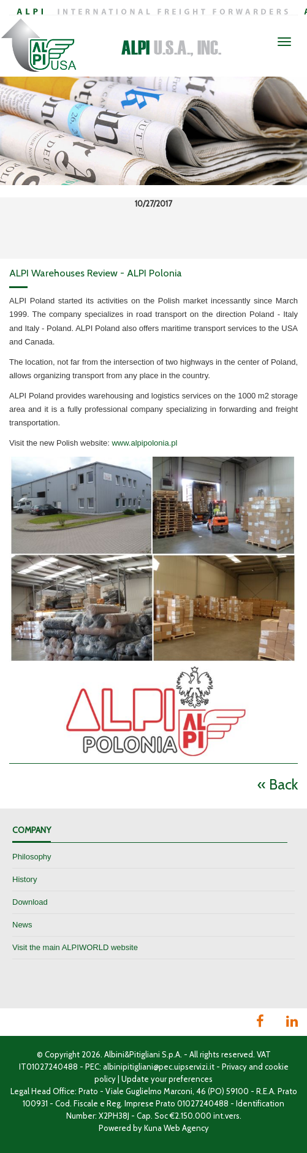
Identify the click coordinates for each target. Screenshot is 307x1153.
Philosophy (31, 856)
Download (30, 902)
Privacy (234, 1066)
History (24, 879)
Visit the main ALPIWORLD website (75, 947)
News (22, 924)
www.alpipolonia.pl (144, 442)
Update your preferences (167, 1079)
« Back (277, 784)
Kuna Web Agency (176, 1128)
